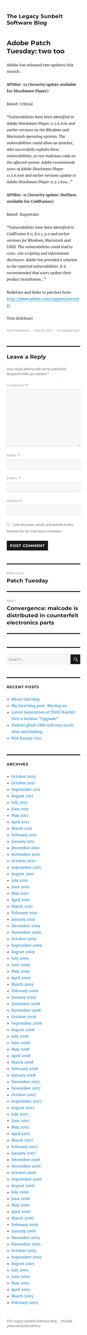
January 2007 (23, 1153)
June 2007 (20, 1120)
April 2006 (21, 1211)
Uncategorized (68, 330)
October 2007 (23, 1094)
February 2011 (24, 835)
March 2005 (22, 1296)
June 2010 (20, 887)
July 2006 (20, 1192)
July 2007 (19, 1114)
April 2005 (20, 1289)
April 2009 (21, 977)
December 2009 (25, 925)
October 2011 (23, 783)
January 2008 (23, 1075)
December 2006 (25, 1159)
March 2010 (22, 906)
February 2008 (24, 1068)
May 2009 (20, 971)
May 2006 (20, 1205)
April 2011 (20, 822)
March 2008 (22, 1062)
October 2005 (23, 1250)
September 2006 (26, 1179)
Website (15, 501)
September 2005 (26, 1257)
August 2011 (22, 796)
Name (13, 455)
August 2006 (23, 1185)
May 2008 (20, 1049)
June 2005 (20, 1276)
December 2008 (25, 1003)
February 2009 (24, 990)
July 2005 (20, 1270)
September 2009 (26, 945)
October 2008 (23, 1016)
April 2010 (20, 900)
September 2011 (25, 789)
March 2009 (22, 984)
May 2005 (20, 1283)
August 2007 (22, 1107)
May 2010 (20, 893)
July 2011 (19, 802)
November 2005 (26, 1244)
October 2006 (23, 1172)
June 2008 (20, 1042)
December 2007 (25, 1081)
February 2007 (24, 1146)
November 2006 (26, 1166)
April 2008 (20, 1055)
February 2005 (24, 1302)
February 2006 (24, 1224)
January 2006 (23, 1231)
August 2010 (22, 874)
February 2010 (24, 912)
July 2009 (20, 958)
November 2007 (26, 1088)
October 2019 (23, 776)
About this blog (25, 699)
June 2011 (20, 809)
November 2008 (26, 1010)
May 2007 (20, 1127)
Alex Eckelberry (18, 330)
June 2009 (20, 964)
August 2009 (23, 951)
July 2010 (19, 880)
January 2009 (23, 997)
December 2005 (25, 1237)
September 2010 (26, 867)
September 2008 (26, 1023)
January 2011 (22, 841)
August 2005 (23, 1263)
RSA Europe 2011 (26, 738)
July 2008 (20, 1036)
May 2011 (19, 815)
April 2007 (20, 1133)
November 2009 (26, 932)
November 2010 (25, 854)
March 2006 (22, 1218)
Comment (17, 385)
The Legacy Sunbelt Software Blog (35, 19)
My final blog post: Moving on (39, 705)
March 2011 (21, 828)
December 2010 (25, 848)
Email (14, 478)
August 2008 (23, 1029)
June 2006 (20, 1198)
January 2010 (23, 919)
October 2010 (23, 861)
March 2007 (22, 1140)
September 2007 (26, 1101)
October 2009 (23, 938)
